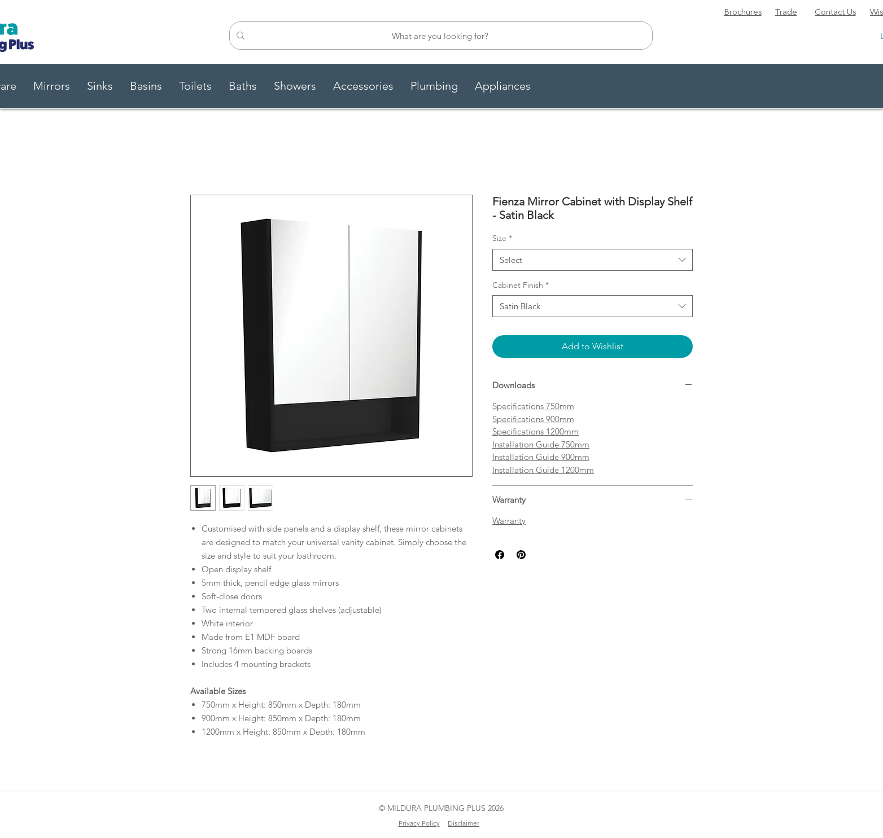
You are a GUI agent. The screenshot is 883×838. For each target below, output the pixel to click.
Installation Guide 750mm (540, 444)
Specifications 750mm (533, 406)
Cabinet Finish (520, 285)
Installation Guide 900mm (540, 456)
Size (502, 238)
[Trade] (786, 13)
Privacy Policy (419, 823)
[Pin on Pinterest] (521, 554)
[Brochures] (742, 13)
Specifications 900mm (533, 419)
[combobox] (592, 260)
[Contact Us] (835, 13)
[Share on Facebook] (499, 554)
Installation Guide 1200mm (543, 469)
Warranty (509, 520)
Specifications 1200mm (535, 431)
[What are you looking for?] (439, 35)
